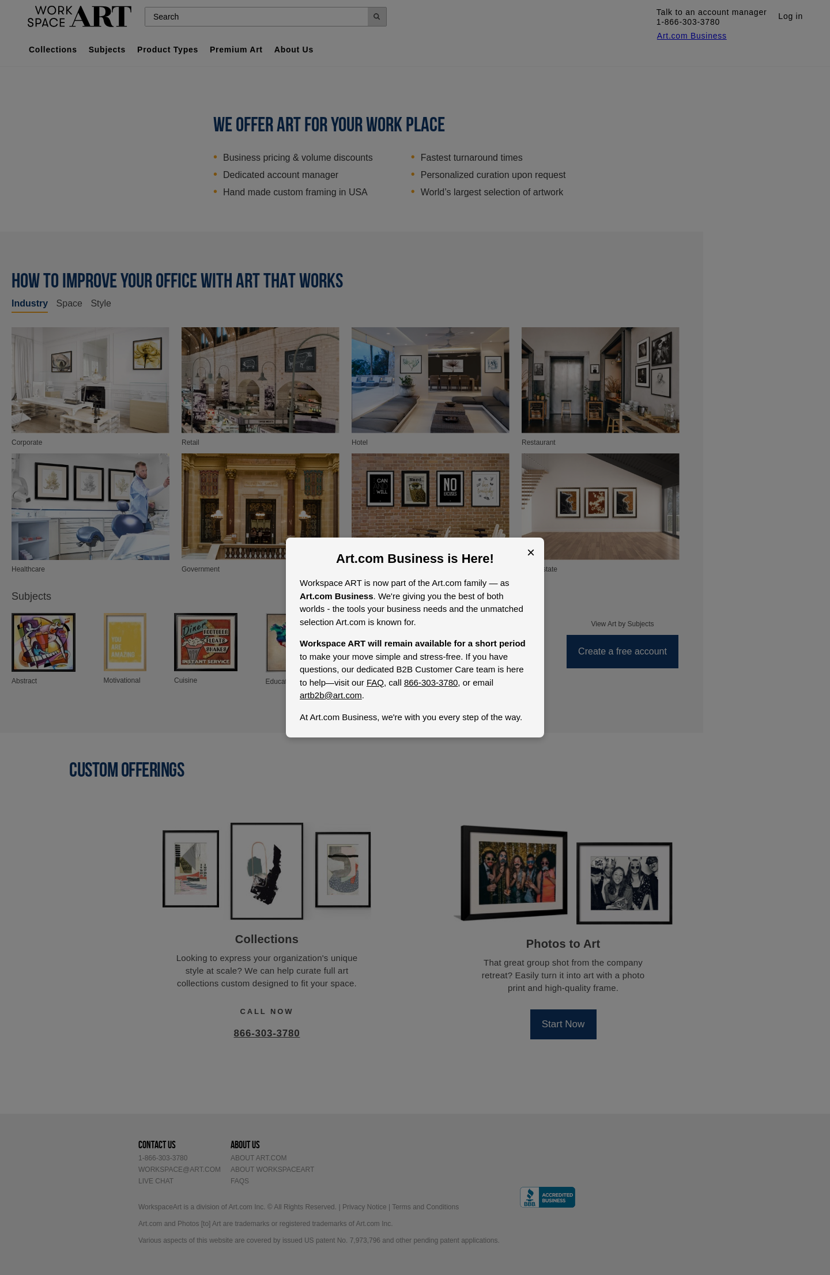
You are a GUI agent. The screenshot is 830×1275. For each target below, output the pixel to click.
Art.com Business (390, 558)
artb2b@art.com (331, 695)
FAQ (375, 682)
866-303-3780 (431, 682)
